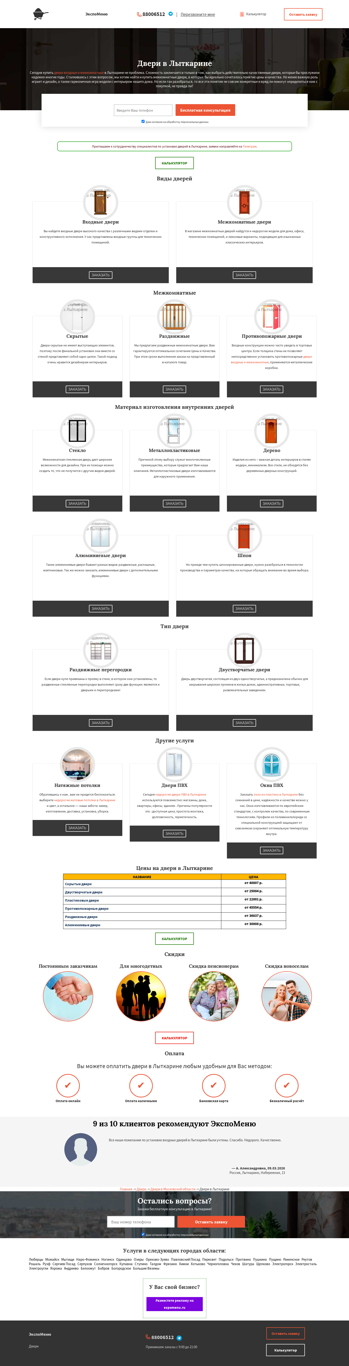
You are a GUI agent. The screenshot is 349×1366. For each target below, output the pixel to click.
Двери (141, 1189)
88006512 (153, 14)
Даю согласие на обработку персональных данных (175, 122)
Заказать (101, 275)
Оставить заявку (303, 14)
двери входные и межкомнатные (79, 72)
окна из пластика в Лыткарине (276, 794)
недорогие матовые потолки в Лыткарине (84, 800)
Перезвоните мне (198, 14)
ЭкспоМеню (40, 1334)
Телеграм (250, 146)
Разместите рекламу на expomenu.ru (175, 1304)
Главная (126, 1189)
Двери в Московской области (172, 1189)
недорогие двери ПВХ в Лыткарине (180, 794)
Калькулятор (253, 14)
